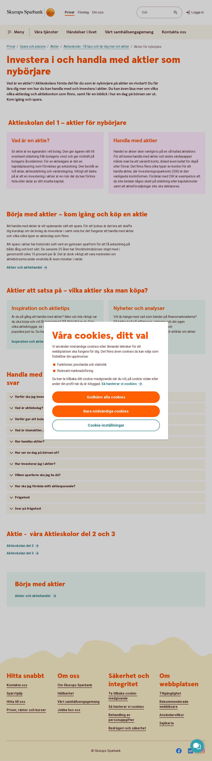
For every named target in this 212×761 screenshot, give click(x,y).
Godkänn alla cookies (106, 397)
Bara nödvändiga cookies (106, 411)
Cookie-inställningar (106, 425)
